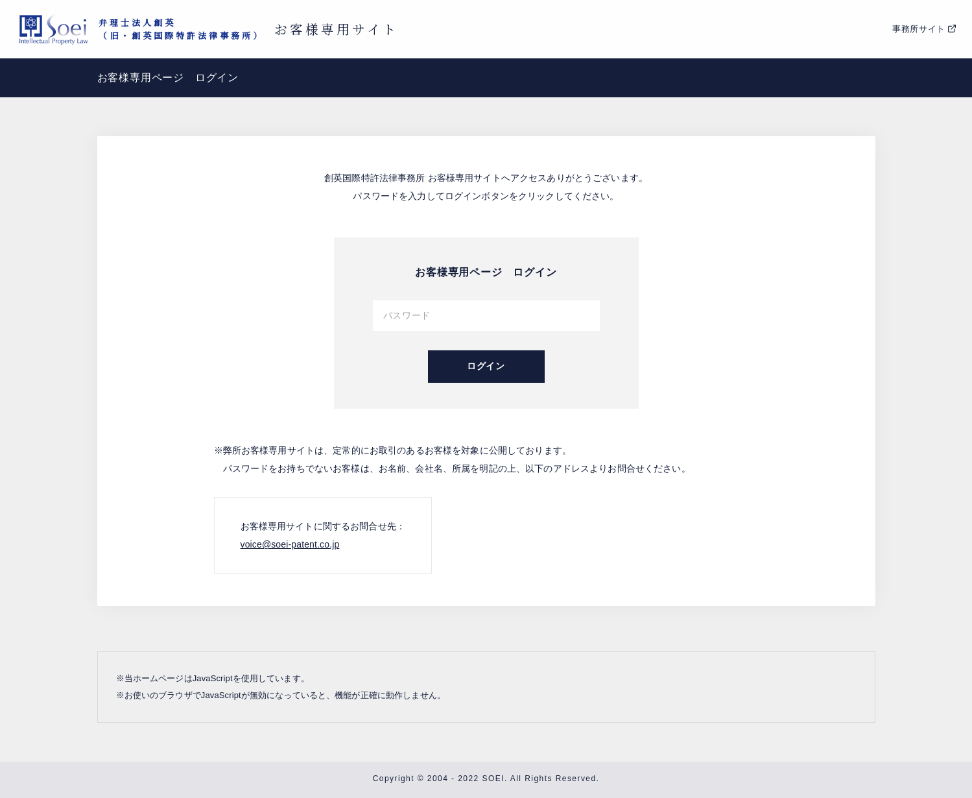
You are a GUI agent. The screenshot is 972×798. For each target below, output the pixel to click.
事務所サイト (918, 29)
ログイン (486, 366)
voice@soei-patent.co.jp (290, 544)
